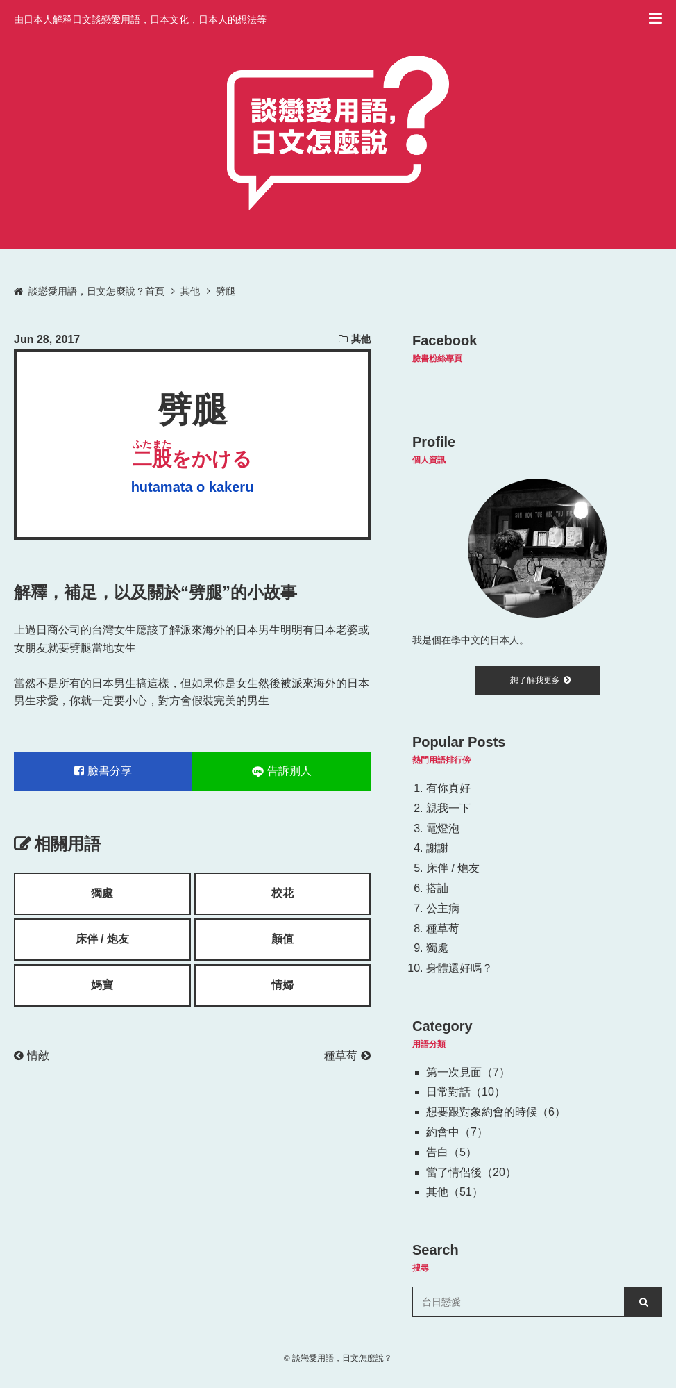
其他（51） (454, 1192)
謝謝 (437, 848)
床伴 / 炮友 (102, 939)
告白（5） (451, 1152)
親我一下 (448, 808)
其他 (361, 339)
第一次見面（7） (468, 1072)
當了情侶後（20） (471, 1172)
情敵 (31, 1055)
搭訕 (437, 888)
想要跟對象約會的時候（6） (496, 1112)
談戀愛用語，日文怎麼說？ (342, 1357)
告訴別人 (282, 771)
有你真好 (448, 788)
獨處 (102, 893)
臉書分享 (103, 771)
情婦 (282, 985)
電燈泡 (442, 828)
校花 (282, 893)
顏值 (282, 939)
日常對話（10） (465, 1092)
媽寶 (102, 985)
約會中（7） (457, 1132)
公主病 (442, 908)
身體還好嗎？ (459, 968)
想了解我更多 (540, 680)
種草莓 (347, 1055)
